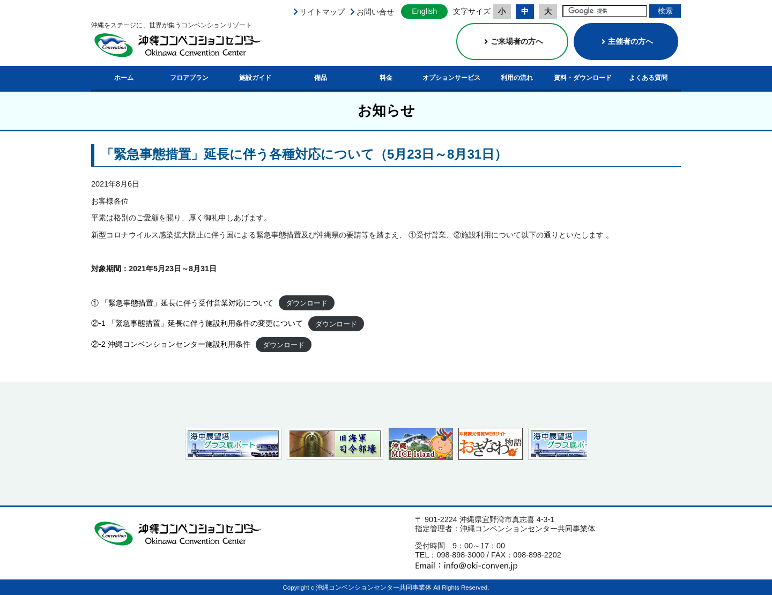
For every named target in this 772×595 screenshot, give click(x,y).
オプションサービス (451, 77)
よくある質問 (648, 77)
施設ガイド (255, 77)
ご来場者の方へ (512, 41)
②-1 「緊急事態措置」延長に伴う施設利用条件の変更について (197, 323)
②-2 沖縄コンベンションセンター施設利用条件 (170, 344)
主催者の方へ (626, 41)
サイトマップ (322, 12)
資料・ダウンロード (583, 77)
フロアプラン (189, 77)
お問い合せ (375, 12)
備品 (320, 77)
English (424, 11)
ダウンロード (307, 303)
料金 (386, 77)
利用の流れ (517, 77)
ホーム (123, 77)
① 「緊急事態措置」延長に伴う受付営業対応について (182, 303)
